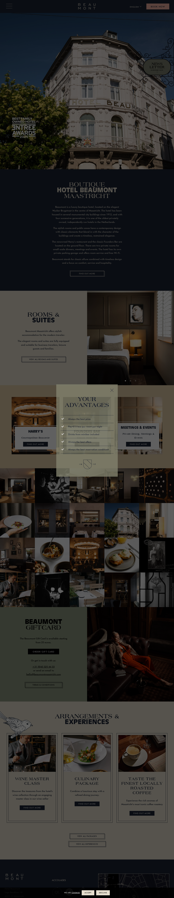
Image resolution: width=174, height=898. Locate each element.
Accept (88, 893)
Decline (103, 893)
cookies (76, 893)
